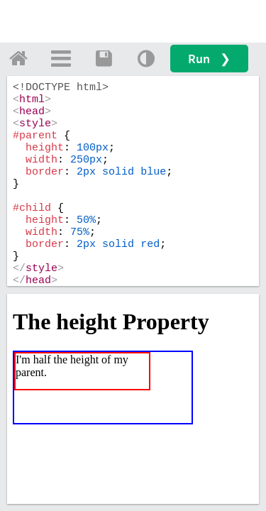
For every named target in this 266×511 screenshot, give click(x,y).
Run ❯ (209, 58)
